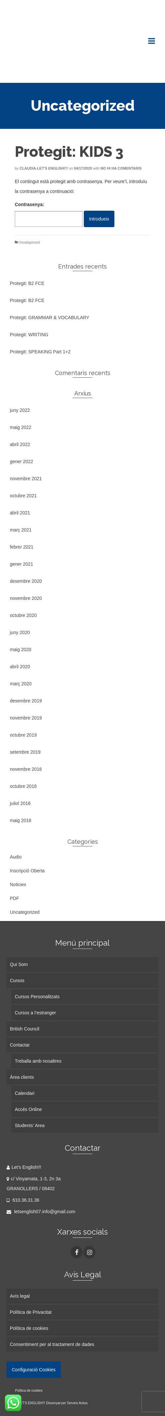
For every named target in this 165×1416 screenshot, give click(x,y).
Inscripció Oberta (27, 870)
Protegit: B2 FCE (27, 283)
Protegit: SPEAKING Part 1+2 (40, 351)
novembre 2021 (26, 478)
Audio (16, 857)
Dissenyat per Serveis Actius (67, 1403)
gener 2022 (21, 461)
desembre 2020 (26, 581)
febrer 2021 (22, 547)
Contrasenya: (48, 214)
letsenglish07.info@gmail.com (41, 1211)
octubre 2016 (23, 786)
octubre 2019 (23, 735)
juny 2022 (20, 410)
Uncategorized (29, 242)
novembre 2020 (26, 598)
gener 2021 (21, 564)
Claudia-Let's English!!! (44, 168)
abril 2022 (20, 444)
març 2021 (21, 529)
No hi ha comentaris (121, 168)
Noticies (18, 884)
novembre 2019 (26, 717)
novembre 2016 (26, 769)
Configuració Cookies (34, 1369)
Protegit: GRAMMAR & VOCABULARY (49, 317)
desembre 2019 (26, 700)
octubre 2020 (23, 615)
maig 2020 (20, 649)
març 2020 (21, 683)
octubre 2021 (23, 495)
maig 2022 (20, 427)
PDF (14, 898)
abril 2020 (20, 666)
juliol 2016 (20, 803)
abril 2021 (20, 512)
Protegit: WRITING (29, 334)
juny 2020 (20, 632)
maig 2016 (20, 820)
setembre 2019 (25, 752)
